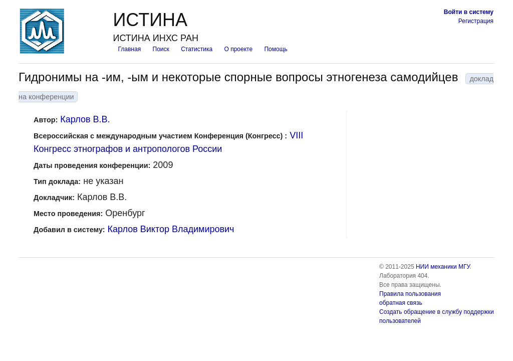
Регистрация (475, 21)
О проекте (238, 49)
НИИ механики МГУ (443, 266)
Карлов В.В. (85, 119)
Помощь (275, 49)
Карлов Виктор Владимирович (171, 229)
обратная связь (400, 302)
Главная (129, 49)
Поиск (161, 49)
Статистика (196, 49)
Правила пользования (410, 293)
